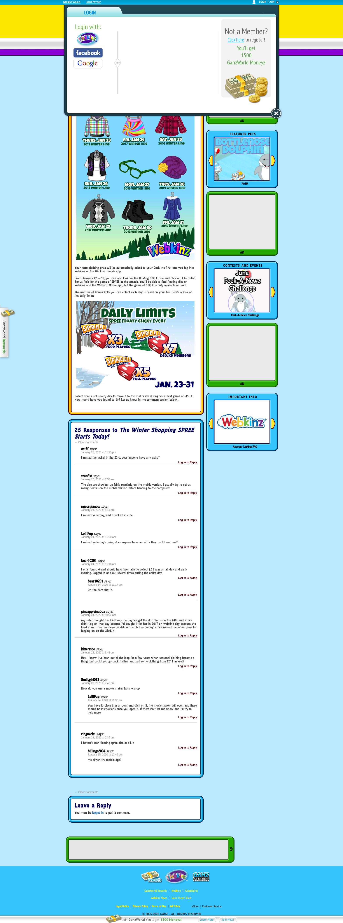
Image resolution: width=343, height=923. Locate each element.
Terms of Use (159, 906)
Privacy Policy (140, 906)
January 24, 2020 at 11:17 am (105, 584)
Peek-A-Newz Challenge (245, 315)
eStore (195, 906)
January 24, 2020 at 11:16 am (98, 564)
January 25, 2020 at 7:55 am (98, 479)
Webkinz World (71, 2)
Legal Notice (122, 906)
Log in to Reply (187, 462)
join (272, 2)
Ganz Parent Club (181, 898)
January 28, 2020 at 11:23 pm (98, 452)
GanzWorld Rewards (155, 890)
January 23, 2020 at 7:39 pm (98, 737)
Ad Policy (175, 906)
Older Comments (86, 442)
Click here (236, 39)
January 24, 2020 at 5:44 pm (98, 510)
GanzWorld (191, 890)
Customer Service (211, 906)
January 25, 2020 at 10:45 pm (105, 754)
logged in (98, 812)
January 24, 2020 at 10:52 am (98, 615)
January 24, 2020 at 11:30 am (98, 537)
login (262, 2)
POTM (245, 183)
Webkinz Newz (159, 898)
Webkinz (176, 890)
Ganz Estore (93, 2)
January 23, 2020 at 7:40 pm (98, 683)
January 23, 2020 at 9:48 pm (98, 652)
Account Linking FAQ (245, 446)
